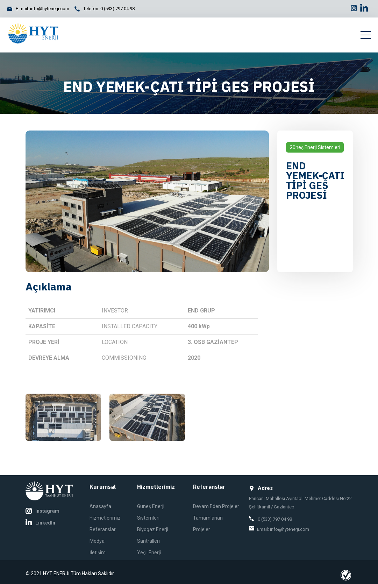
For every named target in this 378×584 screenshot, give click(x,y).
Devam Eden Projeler (216, 506)
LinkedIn (40, 522)
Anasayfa (100, 506)
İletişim (98, 552)
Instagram (42, 511)
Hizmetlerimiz (105, 518)
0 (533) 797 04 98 (117, 8)
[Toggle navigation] (366, 35)
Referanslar (103, 529)
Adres (261, 488)
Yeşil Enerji (149, 552)
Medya (97, 541)
